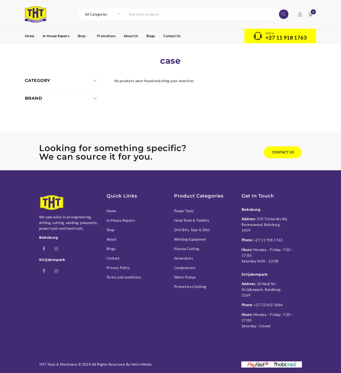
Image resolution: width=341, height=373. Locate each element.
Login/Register (300, 14)
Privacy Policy (118, 267)
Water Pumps (185, 277)
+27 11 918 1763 (286, 37)
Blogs (111, 249)
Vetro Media (141, 364)
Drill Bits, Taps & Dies (192, 230)
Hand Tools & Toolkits (191, 220)
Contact (113, 258)
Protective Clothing (190, 286)
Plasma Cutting (186, 249)
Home (111, 211)
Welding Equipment (190, 239)
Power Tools (184, 211)
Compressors (185, 267)
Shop (111, 230)
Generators (183, 258)
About (112, 239)
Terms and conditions (124, 277)
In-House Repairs (121, 220)
